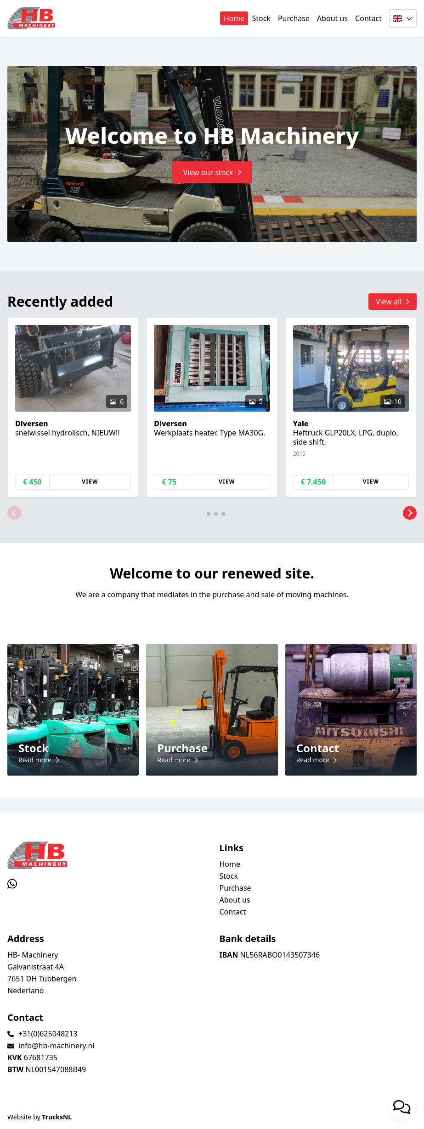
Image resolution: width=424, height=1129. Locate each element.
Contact (368, 18)
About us (332, 18)
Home (234, 18)
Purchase (294, 18)
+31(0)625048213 (48, 1034)
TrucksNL (57, 1116)
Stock (261, 18)
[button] (14, 513)
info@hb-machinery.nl (56, 1046)
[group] (73, 407)
